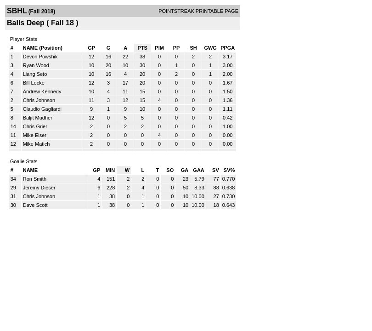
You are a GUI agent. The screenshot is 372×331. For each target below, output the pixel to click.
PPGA (227, 48)
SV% (229, 170)
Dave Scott (35, 205)
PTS (142, 48)
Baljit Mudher (37, 117)
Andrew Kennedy (42, 91)
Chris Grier (35, 126)
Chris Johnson (39, 100)
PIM (159, 48)
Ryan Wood (36, 65)
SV (215, 170)
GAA (198, 170)
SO (170, 170)
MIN (110, 170)
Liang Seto (35, 74)
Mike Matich (36, 144)
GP (91, 48)
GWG (210, 48)
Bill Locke (34, 83)
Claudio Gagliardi (42, 109)
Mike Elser (34, 135)
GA (185, 170)
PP (176, 48)
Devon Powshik (40, 56)
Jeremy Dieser (39, 187)
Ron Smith (34, 179)
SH (193, 48)
